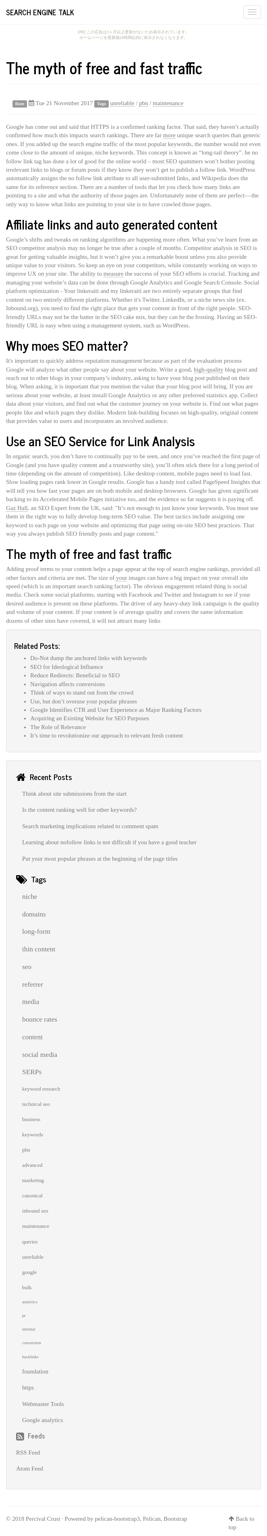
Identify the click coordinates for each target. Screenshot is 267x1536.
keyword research (41, 1089)
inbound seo (35, 1211)
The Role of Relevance (58, 727)
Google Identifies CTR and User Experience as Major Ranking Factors (115, 710)
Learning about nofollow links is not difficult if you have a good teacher (109, 842)
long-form (36, 931)
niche (29, 896)
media (30, 1002)
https (28, 1387)
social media (39, 1055)
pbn (143, 103)
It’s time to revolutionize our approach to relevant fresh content (106, 735)
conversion (31, 1343)
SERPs (31, 1072)
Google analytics (42, 1420)
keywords (32, 1135)
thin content (38, 949)
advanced (32, 1165)
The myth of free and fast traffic (104, 67)
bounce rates (39, 1019)
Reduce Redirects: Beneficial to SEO (75, 675)
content (32, 1037)
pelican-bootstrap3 (117, 1519)
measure (113, 273)
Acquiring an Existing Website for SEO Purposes (89, 718)
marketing (33, 1180)
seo (26, 967)
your (121, 578)
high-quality (208, 369)
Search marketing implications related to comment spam (90, 826)
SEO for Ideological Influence (66, 667)
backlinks (30, 1357)
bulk (27, 1287)
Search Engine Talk (40, 12)
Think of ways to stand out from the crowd (82, 692)
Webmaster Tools (43, 1404)
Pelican (152, 1519)
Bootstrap (175, 1519)
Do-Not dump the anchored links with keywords (88, 658)
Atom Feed (29, 1468)
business (31, 1119)
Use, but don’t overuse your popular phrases (83, 701)
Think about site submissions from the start (74, 793)
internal (28, 1329)
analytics (29, 1302)
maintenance (168, 103)
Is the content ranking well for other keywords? (79, 810)
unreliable (122, 103)
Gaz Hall (17, 508)
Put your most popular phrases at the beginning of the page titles (100, 858)
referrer (32, 984)
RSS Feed (28, 1452)
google (29, 1272)
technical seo (36, 1104)
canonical (32, 1196)
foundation (35, 1371)
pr (24, 1315)
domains (34, 914)
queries (30, 1242)
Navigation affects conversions (67, 684)
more (169, 135)
